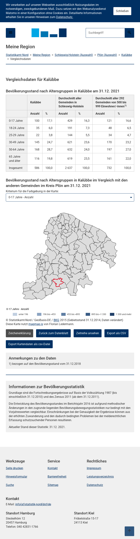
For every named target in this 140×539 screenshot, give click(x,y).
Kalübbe (126, 55)
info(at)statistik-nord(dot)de (33, 504)
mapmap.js (35, 324)
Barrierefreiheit (57, 476)
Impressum (94, 468)
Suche (10, 485)
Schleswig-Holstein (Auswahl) (74, 55)
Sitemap (53, 485)
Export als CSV (116, 333)
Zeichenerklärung (19, 333)
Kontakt (53, 468)
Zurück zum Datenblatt (53, 333)
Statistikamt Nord (17, 55)
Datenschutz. (64, 17)
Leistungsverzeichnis (100, 476)
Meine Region (41, 55)
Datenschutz (95, 485)
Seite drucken (14, 468)
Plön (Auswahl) (107, 55)
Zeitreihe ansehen (87, 333)
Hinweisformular (16, 476)
